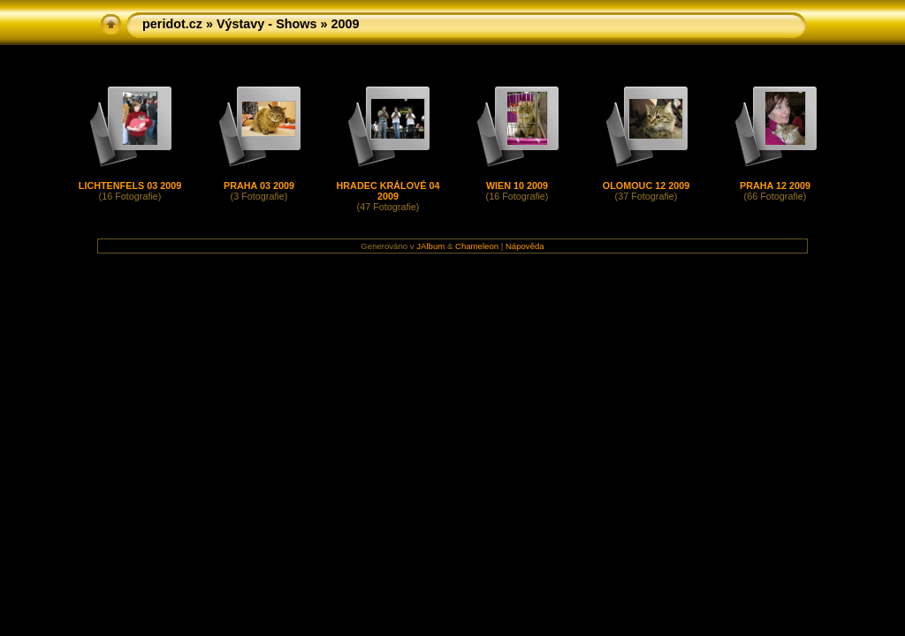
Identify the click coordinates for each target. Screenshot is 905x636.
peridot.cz (172, 24)
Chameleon (476, 246)
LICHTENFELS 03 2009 (130, 185)
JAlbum (430, 246)
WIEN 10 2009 (517, 185)
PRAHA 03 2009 (259, 185)
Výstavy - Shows (267, 24)
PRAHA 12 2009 (775, 185)
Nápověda (525, 246)
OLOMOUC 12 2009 (646, 185)
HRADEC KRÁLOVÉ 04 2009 (388, 190)
